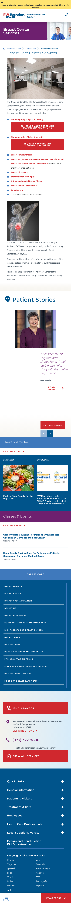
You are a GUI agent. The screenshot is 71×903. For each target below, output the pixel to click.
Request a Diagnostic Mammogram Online (37, 145)
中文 (38, 877)
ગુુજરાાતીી (11, 868)
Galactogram (17, 190)
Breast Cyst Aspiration (18, 601)
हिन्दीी (9, 873)
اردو (9, 889)
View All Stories (52, 425)
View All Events (13, 525)
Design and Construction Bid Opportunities (24, 842)
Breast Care (31, 48)
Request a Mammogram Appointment (26, 666)
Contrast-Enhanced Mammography (25, 623)
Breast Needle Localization (24, 185)
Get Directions (23, 731)
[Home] (24, 15)
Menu (6, 898)
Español (40, 885)
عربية (38, 860)
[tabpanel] (35, 329)
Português (41, 881)
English (11, 860)
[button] (56, 898)
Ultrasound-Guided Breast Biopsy (26, 181)
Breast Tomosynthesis (21, 154)
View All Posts (12, 451)
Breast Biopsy (12, 594)
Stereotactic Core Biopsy (23, 176)
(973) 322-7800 (25, 740)
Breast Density (13, 586)
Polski (10, 881)
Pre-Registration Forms (18, 659)
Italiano (40, 873)
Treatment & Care (14, 48)
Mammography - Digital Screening (27, 119)
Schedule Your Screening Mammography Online (38, 127)
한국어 (10, 877)
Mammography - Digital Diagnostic (27, 137)
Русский (11, 885)
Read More (52, 388)
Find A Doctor (20, 708)
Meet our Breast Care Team (20, 681)
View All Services (23, 756)
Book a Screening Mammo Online (24, 652)
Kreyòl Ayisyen (43, 868)
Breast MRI (10, 608)
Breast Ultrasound (19, 172)
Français (40, 864)
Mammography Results (18, 673)
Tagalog (11, 864)
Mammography (13, 644)
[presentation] (55, 373)
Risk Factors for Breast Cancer (23, 630)
